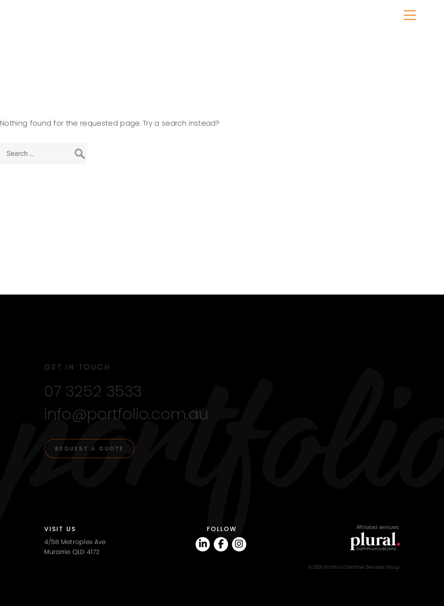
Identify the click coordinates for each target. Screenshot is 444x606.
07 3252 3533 (93, 385)
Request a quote (89, 443)
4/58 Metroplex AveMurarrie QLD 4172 (75, 541)
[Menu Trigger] (410, 15)
